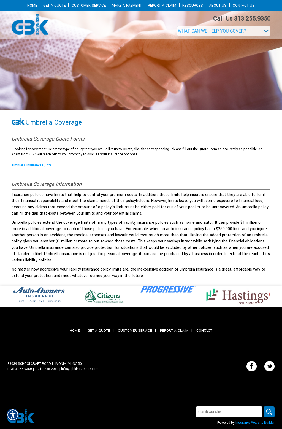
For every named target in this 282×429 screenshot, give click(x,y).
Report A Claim (174, 330)
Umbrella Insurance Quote (31, 165)
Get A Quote (99, 330)
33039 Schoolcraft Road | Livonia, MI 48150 (44, 363)
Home (75, 330)
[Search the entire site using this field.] (229, 411)
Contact (204, 330)
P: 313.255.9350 (19, 368)
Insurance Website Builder (255, 422)
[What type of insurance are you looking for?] (223, 31)
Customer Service (135, 330)
